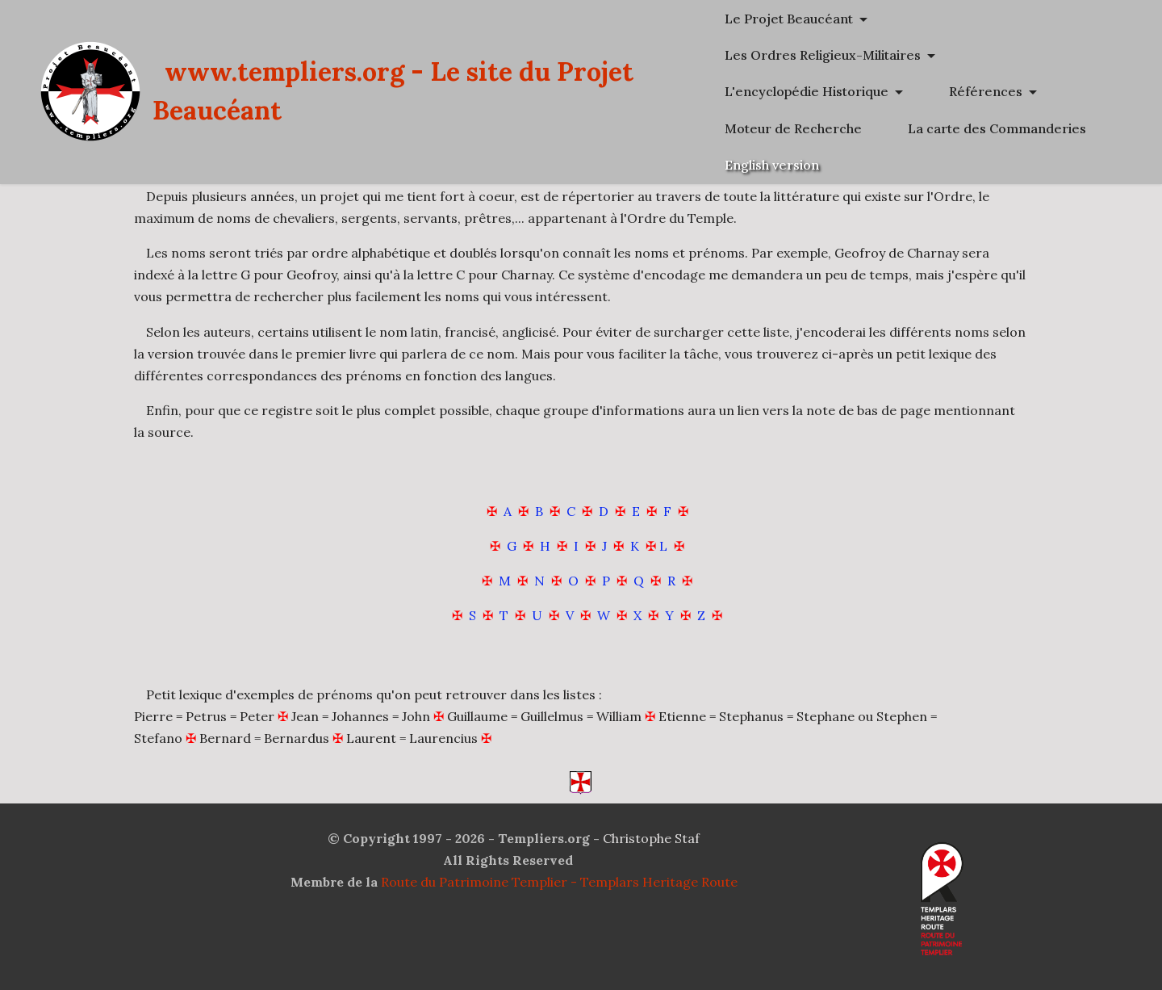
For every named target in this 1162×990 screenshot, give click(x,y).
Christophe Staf (651, 838)
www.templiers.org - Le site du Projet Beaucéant (467, 109)
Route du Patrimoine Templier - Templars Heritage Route (559, 882)
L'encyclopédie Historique (880, 91)
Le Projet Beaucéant (862, 18)
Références (835, 128)
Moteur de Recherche (999, 128)
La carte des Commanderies (887, 165)
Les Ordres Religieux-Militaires (896, 55)
